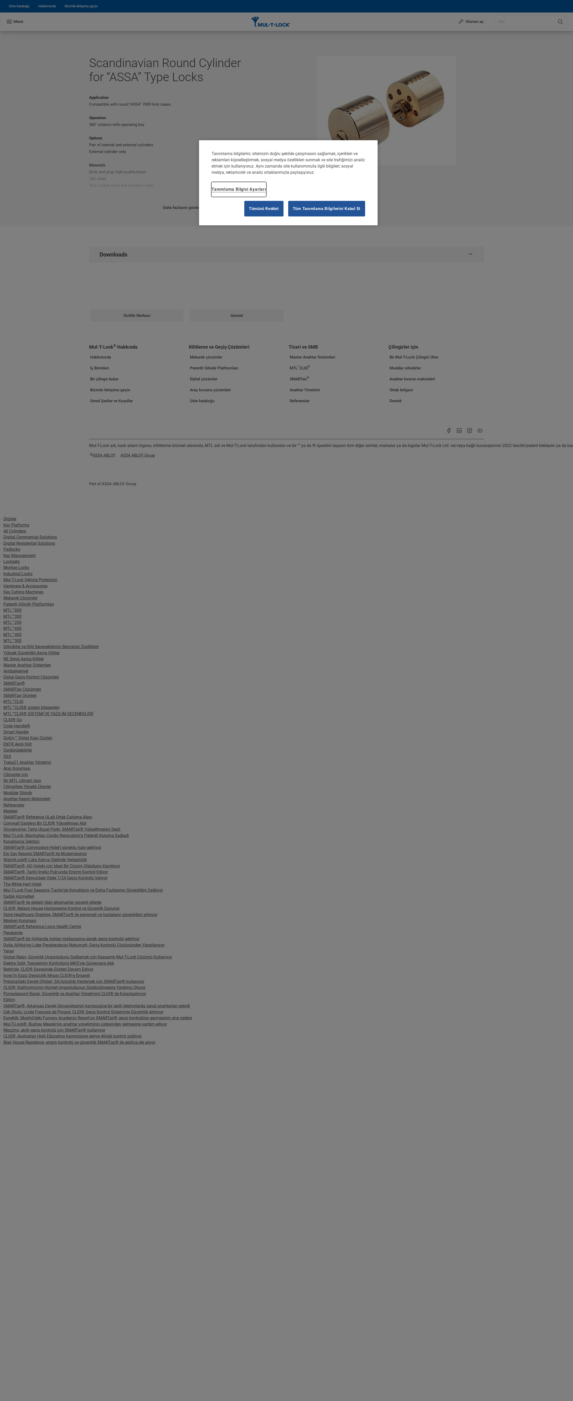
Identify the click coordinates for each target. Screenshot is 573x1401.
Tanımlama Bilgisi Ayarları (239, 189)
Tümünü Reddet (264, 208)
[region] (288, 182)
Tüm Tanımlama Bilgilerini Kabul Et (327, 208)
